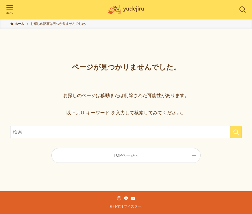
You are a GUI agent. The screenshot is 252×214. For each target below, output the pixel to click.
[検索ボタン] (242, 9)
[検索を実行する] (236, 132)
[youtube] (133, 198)
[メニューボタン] (9, 9)
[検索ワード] (126, 132)
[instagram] (119, 198)
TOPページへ (126, 155)
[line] (126, 198)
